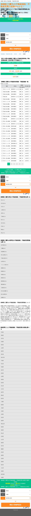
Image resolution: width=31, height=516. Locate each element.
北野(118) (3, 213)
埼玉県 (2, 363)
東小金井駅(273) (4, 254)
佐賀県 (2, 458)
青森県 (2, 335)
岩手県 (2, 338)
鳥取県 (2, 426)
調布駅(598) (3, 277)
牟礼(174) (3, 232)
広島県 (2, 436)
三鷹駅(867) (3, 248)
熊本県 (2, 464)
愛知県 (2, 395)
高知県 (2, 452)
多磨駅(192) (3, 297)
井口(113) (3, 200)
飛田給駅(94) (3, 284)
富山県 (2, 385)
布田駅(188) (3, 274)
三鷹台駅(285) (3, 287)
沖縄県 (2, 477)
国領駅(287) (3, 271)
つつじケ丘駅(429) (4, 264)
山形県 (2, 347)
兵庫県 (2, 414)
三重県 (2, 401)
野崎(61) (2, 229)
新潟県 (2, 382)
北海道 (2, 332)
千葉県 (2, 360)
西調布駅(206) (3, 281)
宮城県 (2, 341)
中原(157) (3, 226)
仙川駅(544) (3, 261)
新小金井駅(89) (4, 294)
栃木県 (2, 370)
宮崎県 (2, 471)
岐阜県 (2, 398)
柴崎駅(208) (3, 268)
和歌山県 (2, 423)
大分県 (2, 467)
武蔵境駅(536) (3, 251)
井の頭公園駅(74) (4, 290)
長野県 (2, 379)
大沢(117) (3, 206)
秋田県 (2, 344)
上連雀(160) (3, 209)
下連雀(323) (3, 216)
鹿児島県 (2, 474)
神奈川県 (2, 357)
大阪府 (2, 407)
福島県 (2, 351)
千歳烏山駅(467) (4, 258)
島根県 (2, 430)
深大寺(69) (3, 223)
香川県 (2, 445)
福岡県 (2, 455)
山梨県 (2, 376)
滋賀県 (2, 420)
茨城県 (2, 366)
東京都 (2, 354)
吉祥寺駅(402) (3, 245)
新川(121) (3, 219)
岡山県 (2, 433)
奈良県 (2, 417)
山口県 (2, 439)
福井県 (2, 392)
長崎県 (2, 461)
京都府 (2, 411)
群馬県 (2, 373)
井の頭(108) (3, 203)
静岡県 (2, 404)
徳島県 (2, 442)
